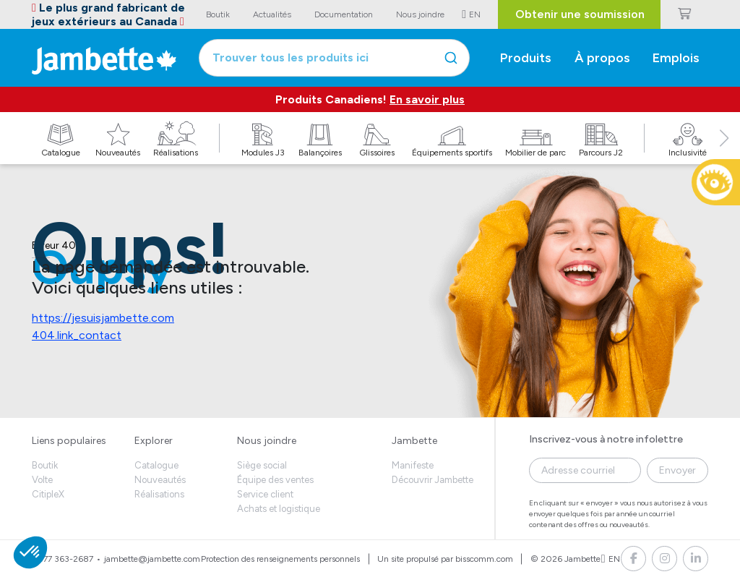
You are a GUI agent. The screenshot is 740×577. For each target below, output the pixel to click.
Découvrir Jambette (432, 479)
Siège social (262, 465)
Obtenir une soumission (580, 14)
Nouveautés (160, 479)
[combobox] (334, 58)
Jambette (414, 441)
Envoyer (677, 470)
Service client (265, 494)
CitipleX (48, 494)
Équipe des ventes (275, 479)
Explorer (153, 441)
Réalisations (159, 494)
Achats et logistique (278, 508)
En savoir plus (427, 99)
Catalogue (156, 465)
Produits (525, 58)
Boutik (45, 465)
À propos (602, 58)
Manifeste (413, 465)
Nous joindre (266, 441)
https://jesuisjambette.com (103, 318)
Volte (42, 479)
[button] (724, 154)
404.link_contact (76, 335)
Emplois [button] (676, 58)
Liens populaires (69, 441)
